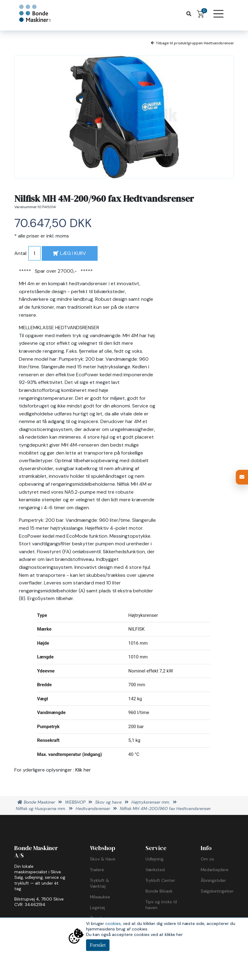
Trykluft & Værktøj (99, 883)
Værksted (155, 869)
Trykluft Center (160, 880)
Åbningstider (213, 880)
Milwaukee (100, 897)
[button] (242, 477)
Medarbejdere (214, 869)
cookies (113, 923)
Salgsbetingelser (217, 891)
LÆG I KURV (69, 253)
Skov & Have (102, 859)
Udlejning (155, 859)
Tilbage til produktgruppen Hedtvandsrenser (192, 43)
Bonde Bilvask (159, 891)
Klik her (83, 770)
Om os (207, 859)
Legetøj (97, 907)
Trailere (97, 869)
